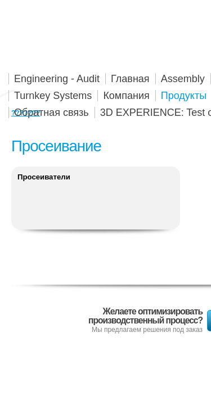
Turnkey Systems (53, 95)
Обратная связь (51, 112)
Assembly (183, 78)
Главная (130, 78)
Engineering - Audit (57, 78)
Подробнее (95, 201)
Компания (126, 95)
